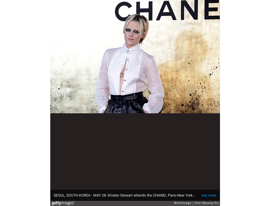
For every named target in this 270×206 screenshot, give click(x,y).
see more (209, 195)
